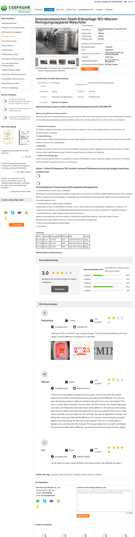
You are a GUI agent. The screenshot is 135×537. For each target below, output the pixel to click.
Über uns (60, 10)
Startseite (39, 10)
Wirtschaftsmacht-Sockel (10, 83)
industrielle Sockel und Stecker (61, 475)
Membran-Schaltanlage (9, 88)
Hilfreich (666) (83, 457)
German (131, 2)
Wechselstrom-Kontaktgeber (11, 32)
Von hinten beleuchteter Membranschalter (9, 64)
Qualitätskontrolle (86, 10)
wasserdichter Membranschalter (12, 59)
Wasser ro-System (95, 475)
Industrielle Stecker (8, 37)
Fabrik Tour (71, 10)
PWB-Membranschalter (9, 54)
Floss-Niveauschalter (9, 41)
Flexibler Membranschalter (11, 70)
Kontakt (99, 10)
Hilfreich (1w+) (83, 388)
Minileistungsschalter (8, 23)
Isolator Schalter (7, 46)
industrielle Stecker (80, 475)
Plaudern (109, 10)
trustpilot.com (61, 327)
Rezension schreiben (60, 290)
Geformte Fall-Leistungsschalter (12, 28)
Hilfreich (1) (82, 327)
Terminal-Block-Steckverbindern (12, 79)
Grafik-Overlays (7, 50)
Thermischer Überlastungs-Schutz (13, 74)
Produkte (49, 10)
